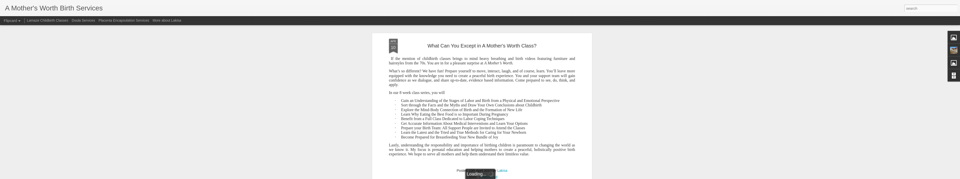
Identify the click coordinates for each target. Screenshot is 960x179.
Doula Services (83, 20)
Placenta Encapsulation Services (124, 20)
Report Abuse (514, 176)
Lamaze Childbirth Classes (47, 20)
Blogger (499, 176)
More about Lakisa (167, 20)
